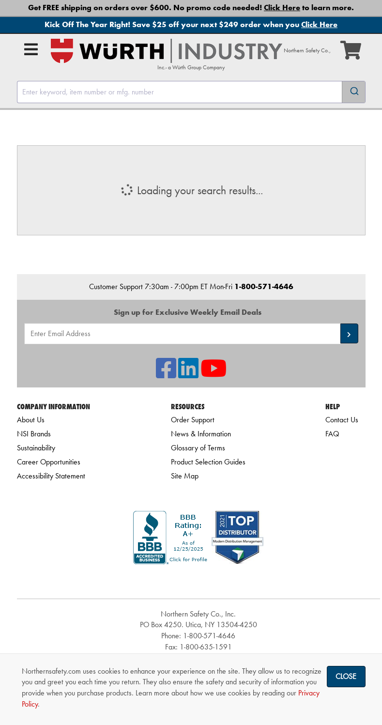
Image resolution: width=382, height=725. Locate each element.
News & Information (201, 433)
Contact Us (341, 419)
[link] (198, 581)
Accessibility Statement (51, 475)
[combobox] (191, 92)
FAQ (332, 433)
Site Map (185, 475)
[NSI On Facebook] (166, 374)
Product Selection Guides (208, 461)
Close (346, 676)
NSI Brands (34, 433)
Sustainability (36, 447)
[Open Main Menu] (31, 49)
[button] (349, 333)
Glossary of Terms (198, 447)
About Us (31, 419)
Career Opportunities (48, 461)
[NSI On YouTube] (213, 374)
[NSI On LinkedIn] (188, 374)
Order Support (192, 419)
